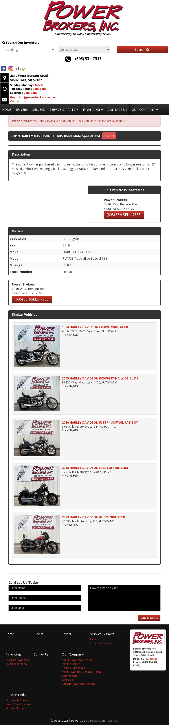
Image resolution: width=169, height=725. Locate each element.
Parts (93, 639)
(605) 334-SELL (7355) (124, 214)
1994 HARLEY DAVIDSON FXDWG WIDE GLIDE (95, 327)
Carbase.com (96, 721)
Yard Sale (67, 679)
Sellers (38, 109)
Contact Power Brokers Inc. (78, 683)
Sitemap (113, 721)
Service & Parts (64, 109)
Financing (93, 109)
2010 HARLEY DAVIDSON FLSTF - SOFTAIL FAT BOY (100, 422)
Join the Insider (71, 663)
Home (6, 109)
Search (142, 49)
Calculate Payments (17, 659)
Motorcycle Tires (16, 708)
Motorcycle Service (17, 700)
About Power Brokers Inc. (77, 659)
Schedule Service (100, 643)
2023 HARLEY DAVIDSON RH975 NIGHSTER (93, 517)
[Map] (153, 658)
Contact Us (117, 109)
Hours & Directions (73, 667)
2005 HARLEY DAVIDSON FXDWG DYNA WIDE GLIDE (100, 378)
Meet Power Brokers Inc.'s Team (81, 671)
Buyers (22, 109)
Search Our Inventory (20, 42)
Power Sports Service (19, 704)
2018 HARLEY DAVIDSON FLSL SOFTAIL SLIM (95, 468)
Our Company (145, 109)
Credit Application (16, 663)
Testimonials (69, 675)
